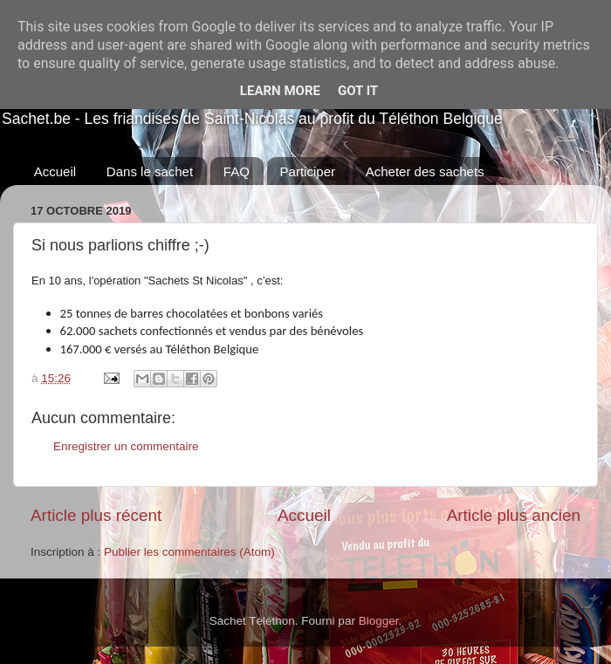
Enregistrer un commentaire (126, 446)
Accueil (55, 171)
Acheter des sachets (425, 171)
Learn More (280, 91)
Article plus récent (96, 515)
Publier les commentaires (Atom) (189, 551)
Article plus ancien (513, 515)
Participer (307, 171)
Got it (358, 91)
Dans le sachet (149, 171)
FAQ (236, 171)
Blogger (379, 620)
